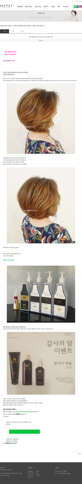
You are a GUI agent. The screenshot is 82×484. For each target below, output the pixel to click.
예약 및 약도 (28, 6)
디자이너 (45, 6)
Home (77, 1)
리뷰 (58, 6)
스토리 (53, 6)
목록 (80, 453)
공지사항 (65, 6)
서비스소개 (38, 6)
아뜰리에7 (20, 6)
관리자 (80, 1)
